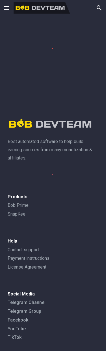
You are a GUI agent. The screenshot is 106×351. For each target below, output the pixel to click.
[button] (7, 8)
